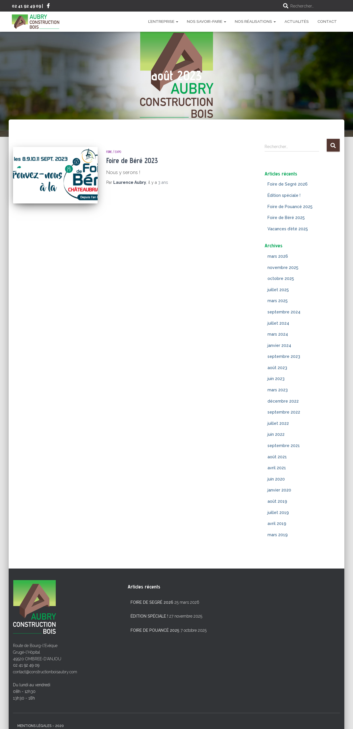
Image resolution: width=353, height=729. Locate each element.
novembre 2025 (282, 267)
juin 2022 (276, 434)
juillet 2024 (278, 323)
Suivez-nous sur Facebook (48, 6)
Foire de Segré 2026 (287, 184)
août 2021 (277, 457)
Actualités (297, 21)
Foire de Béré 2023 (132, 160)
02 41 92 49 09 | (27, 5)
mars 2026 (277, 256)
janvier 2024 (279, 345)
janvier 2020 (279, 490)
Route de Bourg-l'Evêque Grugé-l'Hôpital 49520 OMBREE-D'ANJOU (37, 652)
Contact (327, 21)
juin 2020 (276, 479)
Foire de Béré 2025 (286, 217)
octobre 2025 (280, 278)
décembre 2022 (283, 401)
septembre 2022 (283, 412)
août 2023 (277, 367)
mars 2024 (277, 334)
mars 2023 (277, 390)
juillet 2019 (278, 512)
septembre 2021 (283, 445)
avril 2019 (276, 523)
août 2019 (277, 501)
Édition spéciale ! (283, 195)
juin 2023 (276, 378)
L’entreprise (163, 21)
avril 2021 (276, 468)
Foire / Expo (113, 151)
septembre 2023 (283, 356)
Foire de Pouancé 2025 (290, 206)
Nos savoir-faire (206, 21)
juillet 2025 (278, 289)
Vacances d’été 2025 (287, 229)
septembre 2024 (283, 312)
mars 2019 (277, 534)
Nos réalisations (255, 21)
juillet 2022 (278, 423)
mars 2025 (277, 300)
